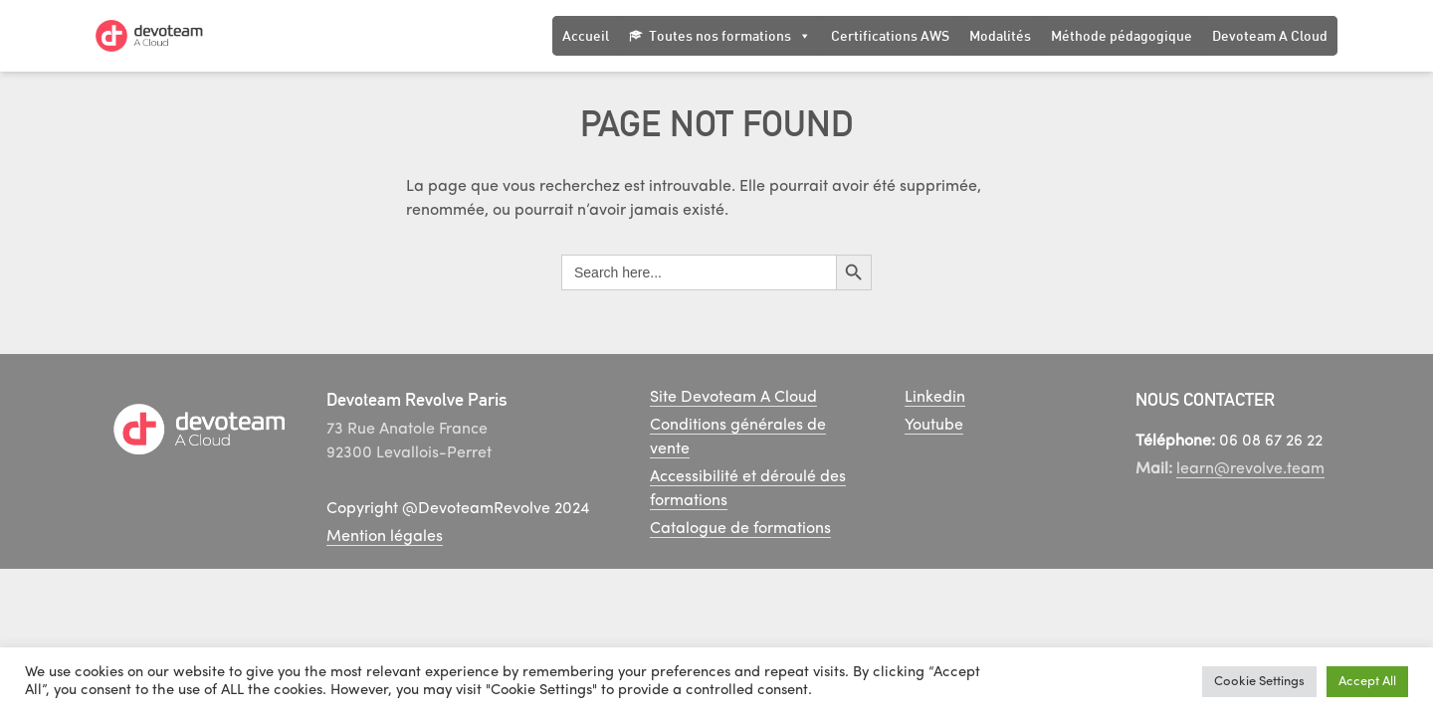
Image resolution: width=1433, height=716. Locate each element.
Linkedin (935, 398)
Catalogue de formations (740, 529)
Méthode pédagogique (1121, 35)
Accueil (585, 35)
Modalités (1000, 35)
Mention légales (384, 537)
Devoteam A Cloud (1270, 35)
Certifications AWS (890, 35)
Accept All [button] (1367, 681)
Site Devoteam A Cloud (733, 398)
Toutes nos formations (730, 36)
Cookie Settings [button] (1259, 681)
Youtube (934, 426)
